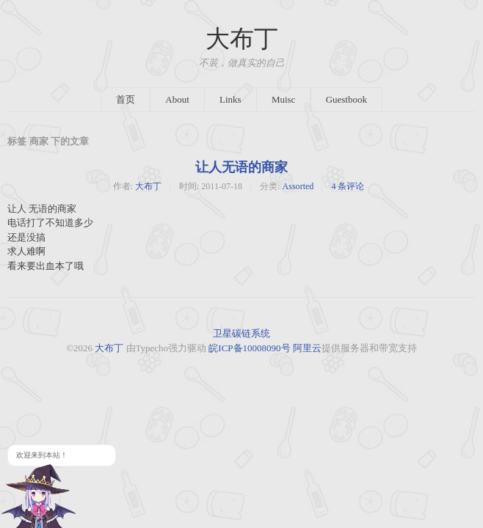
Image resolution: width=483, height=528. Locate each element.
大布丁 (242, 39)
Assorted (298, 186)
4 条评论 (347, 186)
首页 (125, 99)
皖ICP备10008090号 (249, 347)
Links (230, 99)
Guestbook (346, 99)
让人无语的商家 (241, 167)
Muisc (284, 99)
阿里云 (307, 347)
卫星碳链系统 (241, 333)
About (177, 99)
